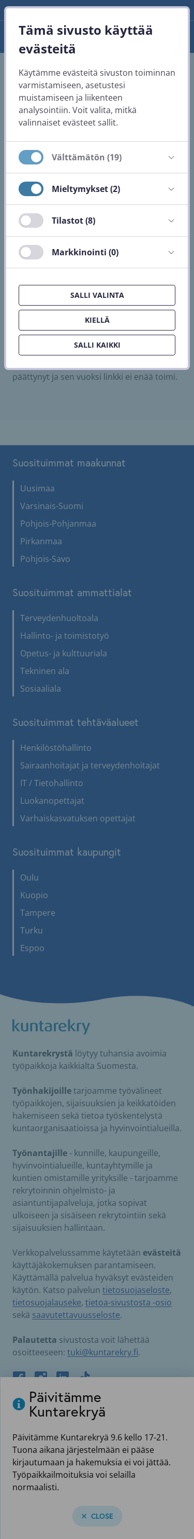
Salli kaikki (97, 345)
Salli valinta (97, 295)
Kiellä (97, 320)
